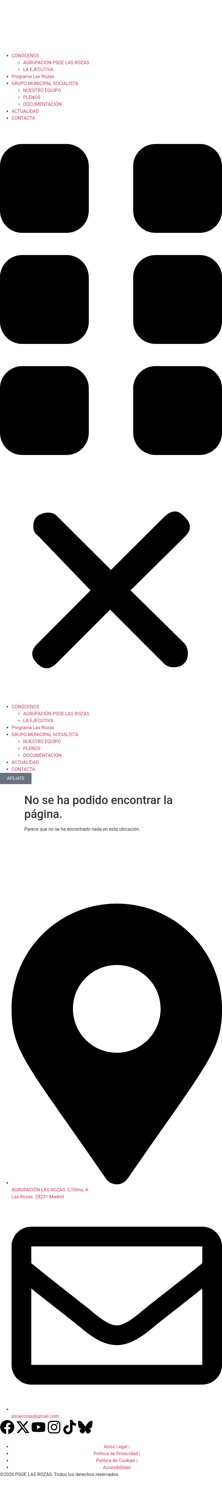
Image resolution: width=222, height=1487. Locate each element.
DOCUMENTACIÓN (42, 104)
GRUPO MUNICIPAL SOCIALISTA (45, 83)
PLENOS (31, 97)
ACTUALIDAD (25, 111)
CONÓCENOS (25, 55)
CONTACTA (23, 118)
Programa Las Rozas (33, 76)
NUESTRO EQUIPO (42, 90)
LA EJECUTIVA (38, 69)
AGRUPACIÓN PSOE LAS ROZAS (56, 62)
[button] (111, 412)
